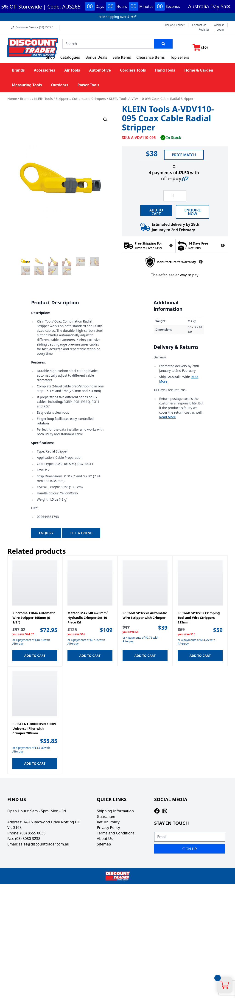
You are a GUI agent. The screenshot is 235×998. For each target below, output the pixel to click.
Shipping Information (115, 810)
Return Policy (108, 822)
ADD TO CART (156, 212)
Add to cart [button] (34, 655)
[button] (105, 119)
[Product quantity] (174, 195)
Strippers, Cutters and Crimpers (81, 98)
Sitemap (104, 844)
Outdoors (59, 84)
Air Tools (72, 70)
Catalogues (70, 57)
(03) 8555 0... (47, 27)
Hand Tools (165, 70)
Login (220, 30)
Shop (50, 57)
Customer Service (33, 27)
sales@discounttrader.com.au (44, 844)
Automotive (100, 70)
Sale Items (122, 57)
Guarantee (106, 816)
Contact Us (199, 25)
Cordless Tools (133, 70)
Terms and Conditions (115, 833)
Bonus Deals (96, 57)
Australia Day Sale (209, 6)
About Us (105, 838)
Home (12, 98)
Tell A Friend (81, 533)
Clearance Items (150, 57)
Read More (167, 417)
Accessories (44, 70)
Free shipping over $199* (117, 16)
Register (204, 30)
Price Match (184, 154)
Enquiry (46, 533)
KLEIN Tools (43, 98)
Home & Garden (198, 70)
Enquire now (192, 212)
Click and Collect (174, 25)
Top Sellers (179, 57)
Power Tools (88, 84)
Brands (18, 70)
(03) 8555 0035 (32, 833)
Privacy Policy (108, 827)
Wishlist (219, 25)
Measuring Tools (27, 84)
